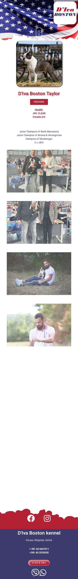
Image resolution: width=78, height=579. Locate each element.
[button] (39, 32)
